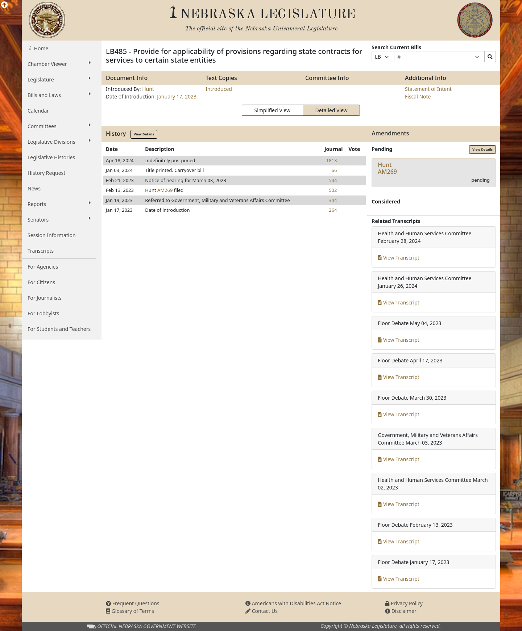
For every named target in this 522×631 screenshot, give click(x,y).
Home (40, 48)
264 (333, 210)
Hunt (148, 88)
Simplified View (272, 110)
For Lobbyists (43, 313)
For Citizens (41, 282)
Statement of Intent (428, 88)
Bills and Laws (59, 94)
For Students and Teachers (59, 328)
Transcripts (41, 250)
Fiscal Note (418, 96)
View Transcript (398, 257)
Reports (59, 203)
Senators (59, 219)
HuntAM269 (387, 168)
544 (333, 180)
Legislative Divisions (59, 141)
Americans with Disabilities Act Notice (293, 603)
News (34, 188)
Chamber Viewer (59, 63)
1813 (331, 160)
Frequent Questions (133, 603)
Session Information (52, 235)
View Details (144, 134)
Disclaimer (401, 610)
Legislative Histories (51, 157)
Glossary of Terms (130, 610)
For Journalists (45, 297)
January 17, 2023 (176, 96)
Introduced (219, 88)
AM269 (165, 190)
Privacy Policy (404, 603)
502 (333, 190)
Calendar (38, 110)
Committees (59, 126)
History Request (46, 172)
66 (334, 170)
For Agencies (43, 266)
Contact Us (261, 610)
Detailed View (331, 110)
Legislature (59, 79)
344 (333, 200)
